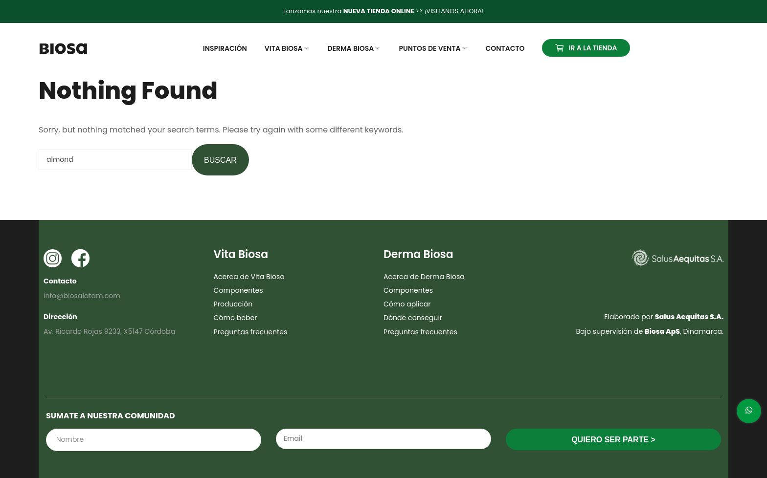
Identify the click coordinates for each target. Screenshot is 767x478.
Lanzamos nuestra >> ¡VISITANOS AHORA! (383, 11)
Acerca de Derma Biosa (424, 277)
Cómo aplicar (407, 304)
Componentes (238, 290)
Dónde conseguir (413, 318)
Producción (233, 304)
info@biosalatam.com (82, 296)
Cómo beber (235, 318)
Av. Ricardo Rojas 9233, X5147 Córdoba (109, 331)
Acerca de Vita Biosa (249, 277)
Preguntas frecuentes (251, 332)
